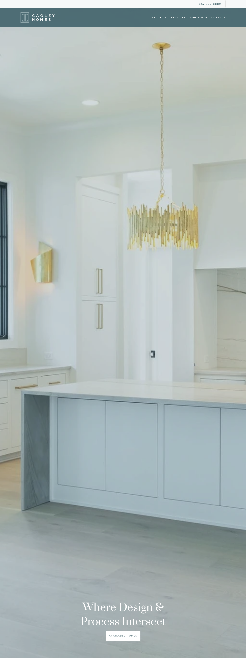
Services (178, 17)
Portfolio (198, 17)
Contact (218, 17)
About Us (159, 17)
